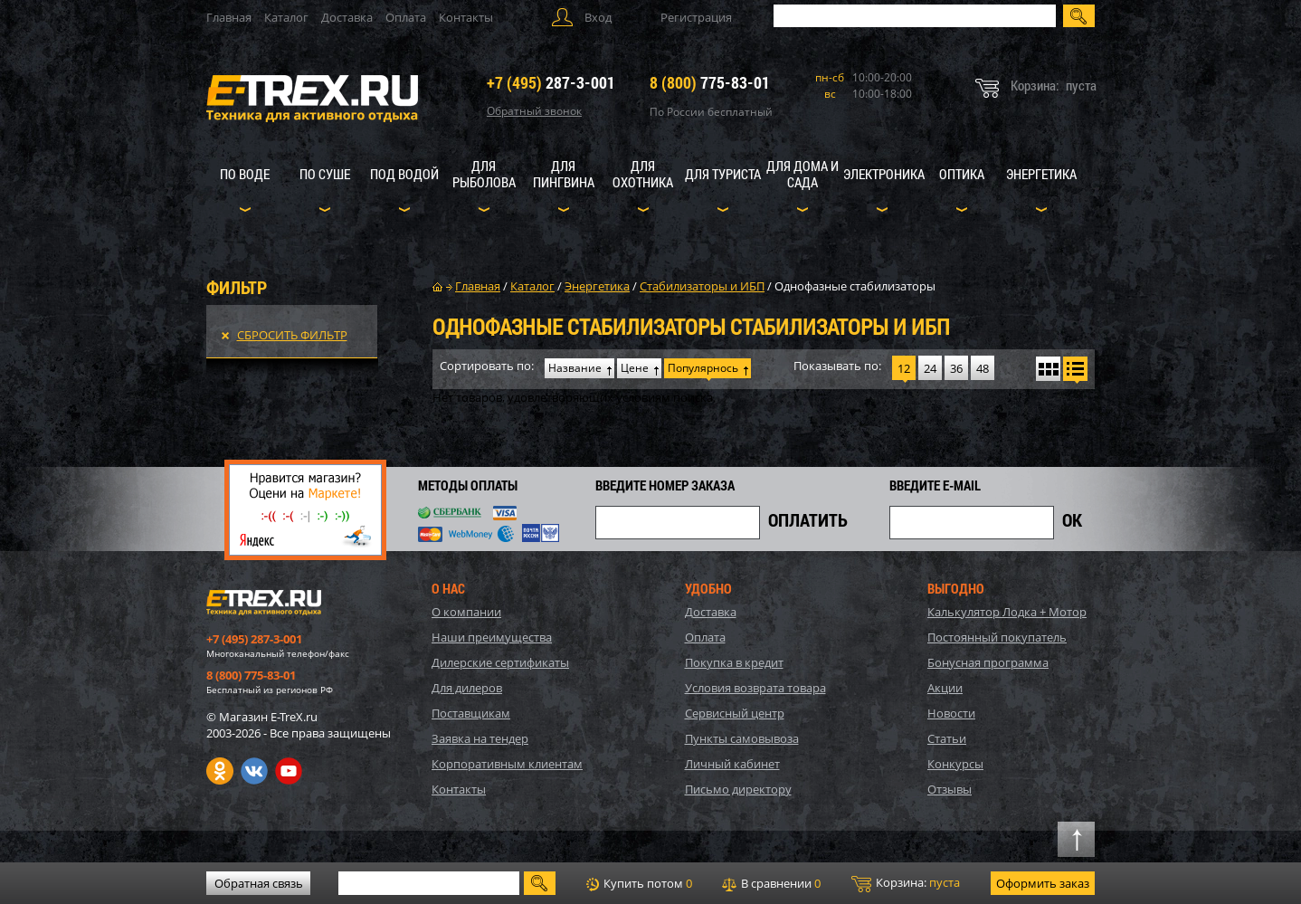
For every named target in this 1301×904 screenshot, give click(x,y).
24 (930, 368)
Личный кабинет (732, 764)
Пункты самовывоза (742, 738)
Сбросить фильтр (292, 335)
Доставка (347, 17)
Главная (229, 17)
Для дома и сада (802, 174)
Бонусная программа (988, 662)
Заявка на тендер (480, 738)
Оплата (405, 17)
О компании (466, 612)
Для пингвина (563, 174)
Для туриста (723, 174)
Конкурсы (955, 764)
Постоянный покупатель (997, 637)
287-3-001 (551, 82)
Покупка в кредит (734, 662)
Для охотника (643, 174)
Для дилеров (467, 688)
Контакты (466, 17)
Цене (635, 368)
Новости (951, 713)
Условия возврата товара (755, 688)
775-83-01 (710, 82)
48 (982, 368)
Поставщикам (471, 713)
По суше (324, 174)
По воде (245, 174)
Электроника (884, 174)
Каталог (286, 17)
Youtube (288, 771)
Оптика (961, 174)
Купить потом (639, 883)
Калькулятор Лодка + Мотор (1007, 612)
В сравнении (771, 883)
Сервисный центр (734, 713)
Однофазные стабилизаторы (854, 286)
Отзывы (949, 789)
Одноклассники (219, 771)
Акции (945, 688)
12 (903, 368)
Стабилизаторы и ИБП (702, 286)
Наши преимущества (492, 637)
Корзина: (905, 883)
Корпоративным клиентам (507, 764)
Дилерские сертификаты (500, 662)
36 (956, 368)
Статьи (946, 738)
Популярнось (703, 368)
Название (575, 368)
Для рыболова (484, 174)
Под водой (404, 174)
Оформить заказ (1042, 883)
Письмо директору (738, 789)
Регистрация (696, 17)
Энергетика (1041, 174)
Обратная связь (258, 883)
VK (254, 771)
